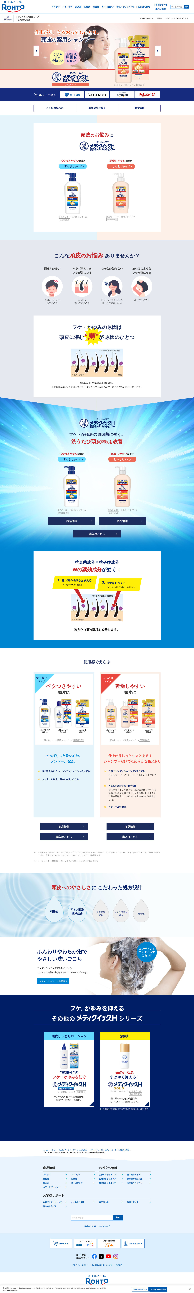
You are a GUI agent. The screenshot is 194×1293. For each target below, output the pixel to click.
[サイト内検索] (177, 7)
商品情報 (139, 108)
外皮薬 (46, 1179)
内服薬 (74, 1179)
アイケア (47, 1175)
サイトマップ (104, 1226)
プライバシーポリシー (80, 1265)
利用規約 (119, 1265)
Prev (36, 51)
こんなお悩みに (54, 108)
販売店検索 (104, 1202)
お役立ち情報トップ (107, 1175)
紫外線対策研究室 (134, 1179)
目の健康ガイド (133, 1175)
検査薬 (46, 1183)
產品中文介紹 (90, 1226)
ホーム (45, 1150)
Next (158, 51)
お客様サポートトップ (52, 1202)
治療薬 (159, 18)
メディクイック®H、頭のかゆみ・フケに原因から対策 (109, 1150)
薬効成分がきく (97, 108)
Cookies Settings (140, 1289)
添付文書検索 (132, 1202)
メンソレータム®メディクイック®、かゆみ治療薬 (69, 1150)
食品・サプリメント (51, 1187)
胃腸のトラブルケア (107, 1183)
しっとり (121, 166)
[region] (97, 1289)
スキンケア (76, 1175)
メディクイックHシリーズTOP (177, 18)
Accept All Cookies (158, 1289)
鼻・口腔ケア (76, 1183)
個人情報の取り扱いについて (101, 1265)
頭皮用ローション (146, 18)
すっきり (72, 166)
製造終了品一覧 (49, 1206)
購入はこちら (97, 533)
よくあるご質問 (77, 1202)
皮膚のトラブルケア (107, 1179)
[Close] (190, 1289)
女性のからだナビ (134, 1183)
